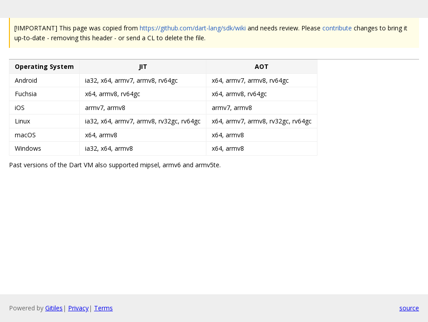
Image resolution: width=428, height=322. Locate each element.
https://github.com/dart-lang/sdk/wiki (193, 28)
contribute (337, 28)
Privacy (78, 308)
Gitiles (54, 308)
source (409, 308)
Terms (103, 308)
